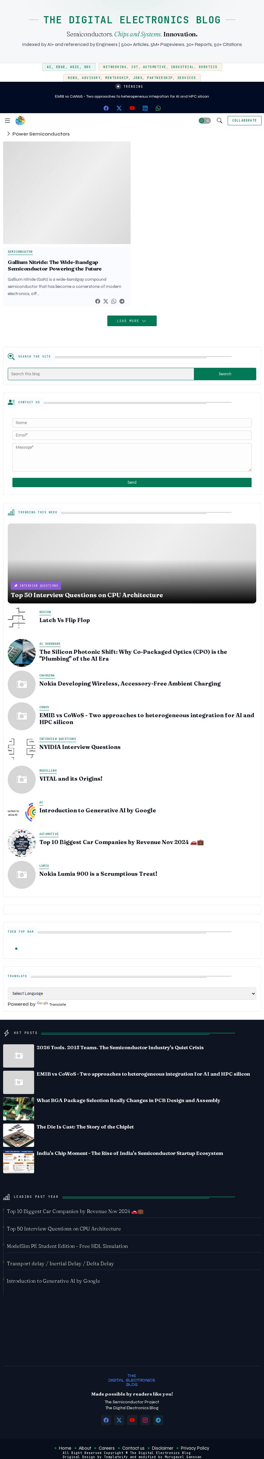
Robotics (208, 67)
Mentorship (116, 78)
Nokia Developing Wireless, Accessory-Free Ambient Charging (130, 683)
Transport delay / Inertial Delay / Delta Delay (60, 1263)
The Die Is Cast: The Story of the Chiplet (85, 1127)
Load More (129, 321)
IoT (134, 67)
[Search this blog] (101, 374)
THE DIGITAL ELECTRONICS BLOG (132, 19)
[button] (205, 121)
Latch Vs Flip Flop (64, 620)
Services (186, 78)
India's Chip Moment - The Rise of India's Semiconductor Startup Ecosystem (130, 1153)
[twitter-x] (119, 108)
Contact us (133, 1448)
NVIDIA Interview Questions (80, 747)
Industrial (182, 67)
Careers (107, 1448)
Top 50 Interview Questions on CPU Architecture (64, 1229)
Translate (51, 1005)
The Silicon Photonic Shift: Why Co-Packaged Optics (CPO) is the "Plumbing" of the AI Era (133, 655)
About (85, 1448)
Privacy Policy (195, 1448)
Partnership (160, 78)
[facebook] (106, 108)
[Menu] (7, 120)
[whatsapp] (158, 108)
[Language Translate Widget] (132, 993)
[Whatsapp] (113, 301)
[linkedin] (145, 108)
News (72, 78)
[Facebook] (97, 301)
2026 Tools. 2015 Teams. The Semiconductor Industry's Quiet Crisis (120, 1047)
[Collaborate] (245, 120)
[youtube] (132, 108)
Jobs (137, 78)
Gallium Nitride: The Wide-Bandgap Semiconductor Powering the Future (55, 265)
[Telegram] (121, 301)
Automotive (154, 67)
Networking (115, 67)
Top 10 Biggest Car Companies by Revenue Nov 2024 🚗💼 (121, 842)
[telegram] (158, 1420)
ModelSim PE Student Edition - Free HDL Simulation (67, 1246)
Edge (60, 67)
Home (65, 1448)
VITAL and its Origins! (70, 778)
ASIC (74, 67)
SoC (87, 67)
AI (49, 67)
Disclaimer (162, 1448)
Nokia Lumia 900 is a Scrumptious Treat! (98, 873)
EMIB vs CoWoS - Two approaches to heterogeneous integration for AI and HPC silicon (132, 96)
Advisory (91, 78)
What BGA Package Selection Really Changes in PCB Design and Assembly (128, 1100)
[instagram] (145, 1420)
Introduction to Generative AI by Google (97, 810)
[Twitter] (105, 301)
